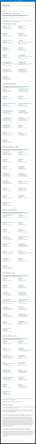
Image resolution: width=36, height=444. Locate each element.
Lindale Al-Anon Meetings (18, 401)
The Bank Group (5, 139)
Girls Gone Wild (20, 222)
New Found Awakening (21, 321)
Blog (33, 5)
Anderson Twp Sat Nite (21, 355)
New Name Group (5, 229)
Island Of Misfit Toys (5, 236)
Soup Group (4, 362)
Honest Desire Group (21, 285)
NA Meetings (23, 5)
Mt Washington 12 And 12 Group (22, 69)
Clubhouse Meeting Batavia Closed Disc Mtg (24, 103)
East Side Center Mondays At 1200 (7, 40)
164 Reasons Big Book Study (22, 110)
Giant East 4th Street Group (6, 202)
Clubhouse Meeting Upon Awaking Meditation (9, 103)
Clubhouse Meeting (5, 96)
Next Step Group (20, 384)
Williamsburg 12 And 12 (21, 348)
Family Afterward (20, 40)
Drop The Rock (20, 229)
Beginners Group (5, 384)
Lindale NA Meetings (12, 401)
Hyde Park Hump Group (21, 195)
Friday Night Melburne (6, 292)
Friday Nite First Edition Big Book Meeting (24, 299)
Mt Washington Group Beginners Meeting (23, 236)
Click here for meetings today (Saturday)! (15, 21)
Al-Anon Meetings (28, 5)
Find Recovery (6, 5)
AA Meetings (19, 5)
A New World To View (5, 258)
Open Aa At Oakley (5, 265)
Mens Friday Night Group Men (7, 328)
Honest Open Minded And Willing (7, 110)
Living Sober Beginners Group (7, 69)
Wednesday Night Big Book (6, 173)
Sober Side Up (5, 321)
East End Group (5, 195)
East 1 (19, 132)
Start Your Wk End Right (6, 355)
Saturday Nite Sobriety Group (7, 391)
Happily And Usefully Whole (22, 292)
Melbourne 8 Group (21, 47)
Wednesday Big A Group (21, 166)
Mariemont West (5, 132)
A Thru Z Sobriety (5, 76)
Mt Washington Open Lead (21, 362)
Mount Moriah (4, 348)
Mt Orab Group (20, 258)
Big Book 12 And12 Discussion (7, 299)
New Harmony (4, 47)
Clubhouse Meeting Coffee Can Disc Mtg (8, 222)
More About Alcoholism (21, 173)
